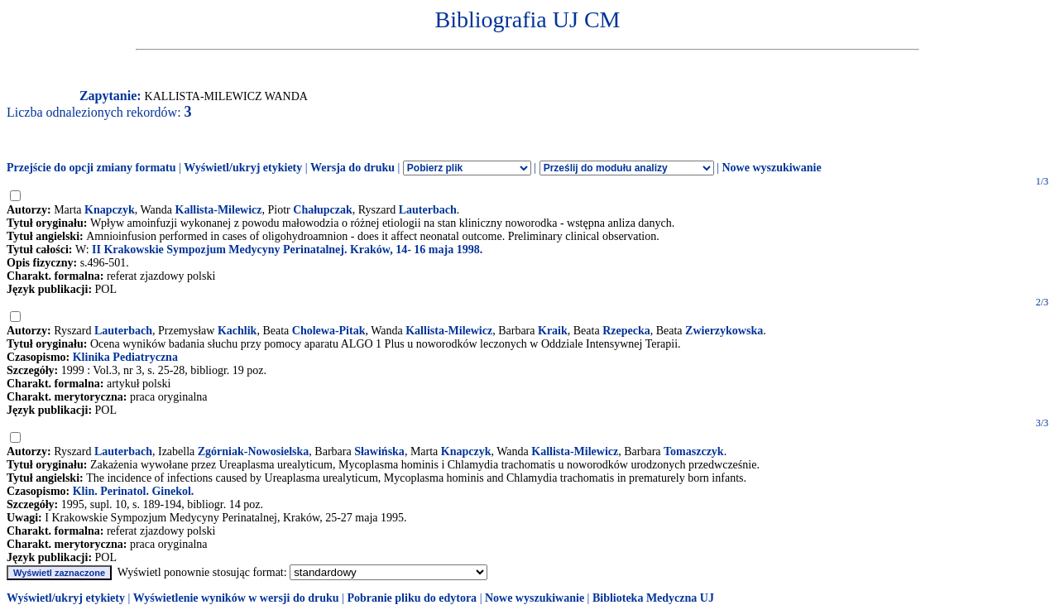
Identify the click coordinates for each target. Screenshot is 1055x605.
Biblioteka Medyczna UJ (653, 598)
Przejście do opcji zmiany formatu (91, 167)
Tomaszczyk (694, 451)
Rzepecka (626, 330)
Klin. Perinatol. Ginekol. (133, 491)
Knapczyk (109, 210)
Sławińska (379, 451)
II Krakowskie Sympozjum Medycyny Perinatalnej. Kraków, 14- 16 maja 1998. (287, 249)
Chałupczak (322, 210)
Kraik (553, 330)
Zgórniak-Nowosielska (253, 451)
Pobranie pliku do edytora (412, 598)
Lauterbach (428, 210)
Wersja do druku (352, 167)
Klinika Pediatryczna (125, 357)
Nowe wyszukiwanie (771, 167)
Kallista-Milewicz (218, 210)
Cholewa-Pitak (329, 330)
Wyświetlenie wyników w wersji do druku (236, 598)
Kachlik (237, 330)
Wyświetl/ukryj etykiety (243, 167)
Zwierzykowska (724, 330)
